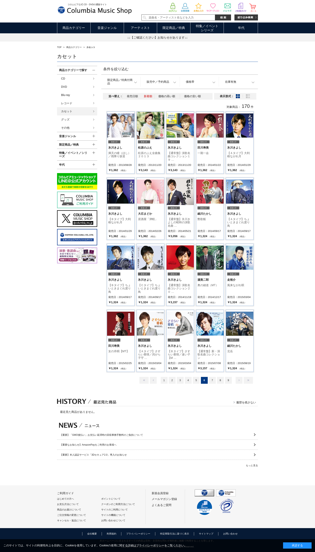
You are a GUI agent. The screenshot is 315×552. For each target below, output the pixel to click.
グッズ (65, 119)
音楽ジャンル (107, 28)
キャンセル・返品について (71, 520)
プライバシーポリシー (138, 533)
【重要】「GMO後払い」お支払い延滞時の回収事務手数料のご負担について (101, 435)
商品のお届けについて (69, 509)
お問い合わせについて (113, 520)
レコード (66, 103)
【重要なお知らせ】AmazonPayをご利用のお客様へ (88, 444)
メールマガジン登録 (164, 499)
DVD (64, 86)
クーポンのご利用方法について (118, 504)
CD (63, 78)
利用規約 (111, 533)
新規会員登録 (160, 493)
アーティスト (140, 28)
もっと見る (252, 465)
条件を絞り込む (116, 69)
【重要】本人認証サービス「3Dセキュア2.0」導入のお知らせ (93, 454)
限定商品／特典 (174, 28)
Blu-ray (65, 95)
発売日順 (132, 96)
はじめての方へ (65, 498)
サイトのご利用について (114, 509)
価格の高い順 (166, 96)
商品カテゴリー (73, 28)
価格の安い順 (192, 96)
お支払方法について (68, 504)
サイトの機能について (113, 515)
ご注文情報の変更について (71, 515)
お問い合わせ (230, 533)
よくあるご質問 (161, 505)
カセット (66, 111)
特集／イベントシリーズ (207, 28)
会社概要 (92, 533)
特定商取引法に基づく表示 (174, 533)
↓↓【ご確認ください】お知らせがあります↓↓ (157, 37)
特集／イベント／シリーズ (73, 154)
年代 (241, 28)
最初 (144, 380)
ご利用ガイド (65, 493)
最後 (248, 380)
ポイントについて (111, 498)
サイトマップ (206, 533)
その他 (65, 127)
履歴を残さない (246, 402)
